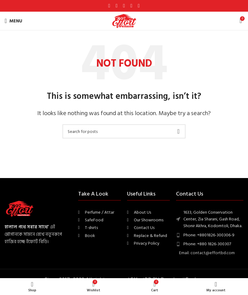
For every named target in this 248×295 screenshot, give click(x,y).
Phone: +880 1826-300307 (207, 243)
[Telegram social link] (138, 5)
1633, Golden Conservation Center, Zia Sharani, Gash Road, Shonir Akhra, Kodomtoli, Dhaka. (212, 219)
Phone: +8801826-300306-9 (208, 235)
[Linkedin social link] (131, 5)
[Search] (124, 131)
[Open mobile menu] (13, 21)
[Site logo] (124, 20)
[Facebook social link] (109, 5)
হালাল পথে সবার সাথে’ (27, 227)
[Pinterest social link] (124, 5)
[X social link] (116, 5)
